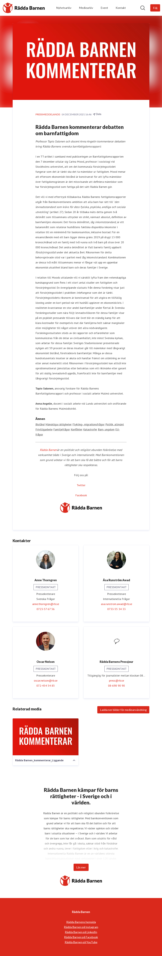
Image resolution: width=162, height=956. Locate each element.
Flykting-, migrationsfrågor (88, 424)
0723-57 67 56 (46, 609)
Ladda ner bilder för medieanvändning (123, 709)
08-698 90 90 (116, 685)
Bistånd (40, 424)
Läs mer (81, 867)
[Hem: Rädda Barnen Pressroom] (24, 8)
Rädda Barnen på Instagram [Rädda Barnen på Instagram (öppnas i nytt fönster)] (81, 927)
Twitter (81, 485)
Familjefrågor (61, 429)
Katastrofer (90, 429)
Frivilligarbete (44, 429)
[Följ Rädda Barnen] (155, 8)
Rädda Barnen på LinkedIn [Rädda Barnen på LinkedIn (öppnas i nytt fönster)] (81, 932)
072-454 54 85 (45, 685)
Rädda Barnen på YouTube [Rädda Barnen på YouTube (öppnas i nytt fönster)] (81, 942)
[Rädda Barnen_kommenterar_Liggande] (45, 736)
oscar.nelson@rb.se (45, 680)
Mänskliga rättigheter (58, 424)
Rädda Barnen (48, 450)
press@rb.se (116, 680)
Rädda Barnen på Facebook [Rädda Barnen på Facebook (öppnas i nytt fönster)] (81, 937)
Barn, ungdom (106, 429)
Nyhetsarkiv (63, 7)
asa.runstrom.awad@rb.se (116, 604)
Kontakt (121, 7)
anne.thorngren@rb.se (45, 604)
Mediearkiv (86, 7)
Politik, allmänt (114, 424)
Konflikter (76, 429)
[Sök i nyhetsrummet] (142, 7)
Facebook (81, 495)
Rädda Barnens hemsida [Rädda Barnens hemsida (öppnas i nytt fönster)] (81, 922)
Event (104, 7)
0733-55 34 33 (116, 609)
